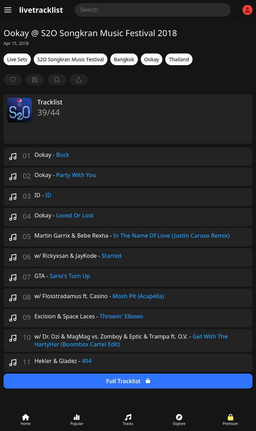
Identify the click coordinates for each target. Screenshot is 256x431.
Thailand (179, 59)
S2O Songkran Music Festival (70, 59)
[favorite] (13, 79)
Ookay (151, 59)
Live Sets (17, 59)
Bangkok (124, 59)
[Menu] (8, 10)
